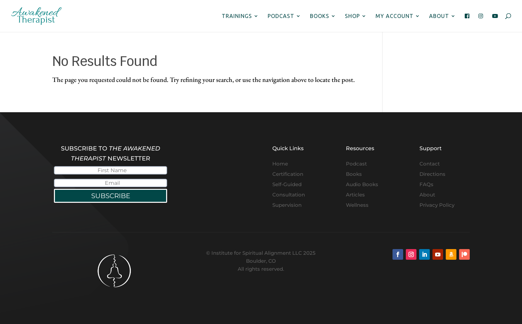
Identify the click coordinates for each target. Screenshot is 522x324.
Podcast (281, 16)
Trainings (237, 16)
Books (319, 16)
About (439, 16)
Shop (352, 16)
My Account (394, 16)
